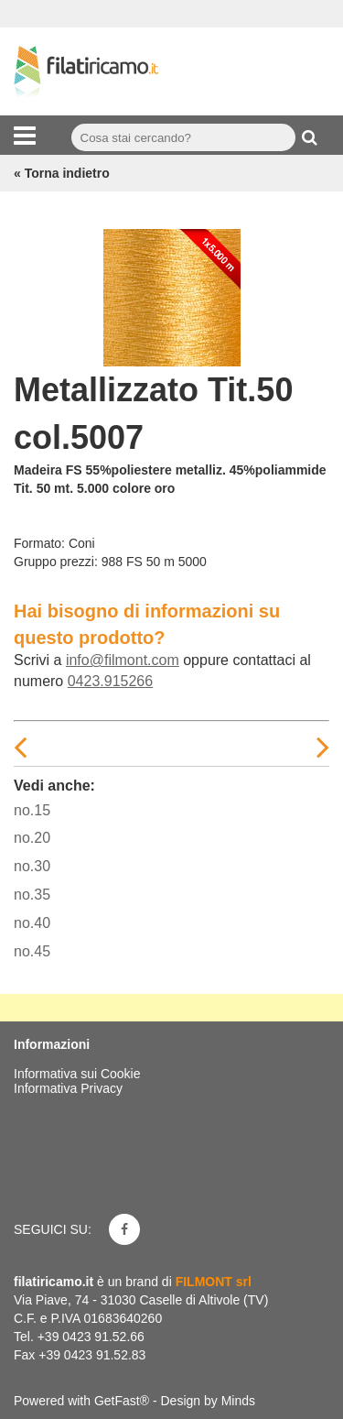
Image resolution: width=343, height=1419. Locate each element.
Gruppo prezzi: (56, 561)
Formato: (39, 543)
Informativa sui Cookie (77, 1073)
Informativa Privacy (68, 1088)
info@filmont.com (122, 660)
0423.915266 (110, 681)
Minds (238, 1400)
